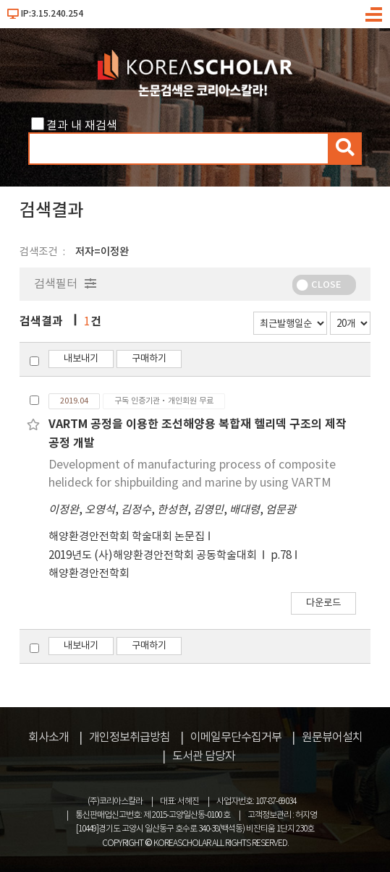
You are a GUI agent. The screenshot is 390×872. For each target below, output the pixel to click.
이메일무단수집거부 (235, 737)
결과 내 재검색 (81, 125)
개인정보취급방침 (129, 737)
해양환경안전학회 (89, 574)
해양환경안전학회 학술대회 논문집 (126, 537)
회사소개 (48, 737)
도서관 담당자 (203, 756)
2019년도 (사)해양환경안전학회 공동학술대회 (153, 556)
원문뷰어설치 (332, 737)
